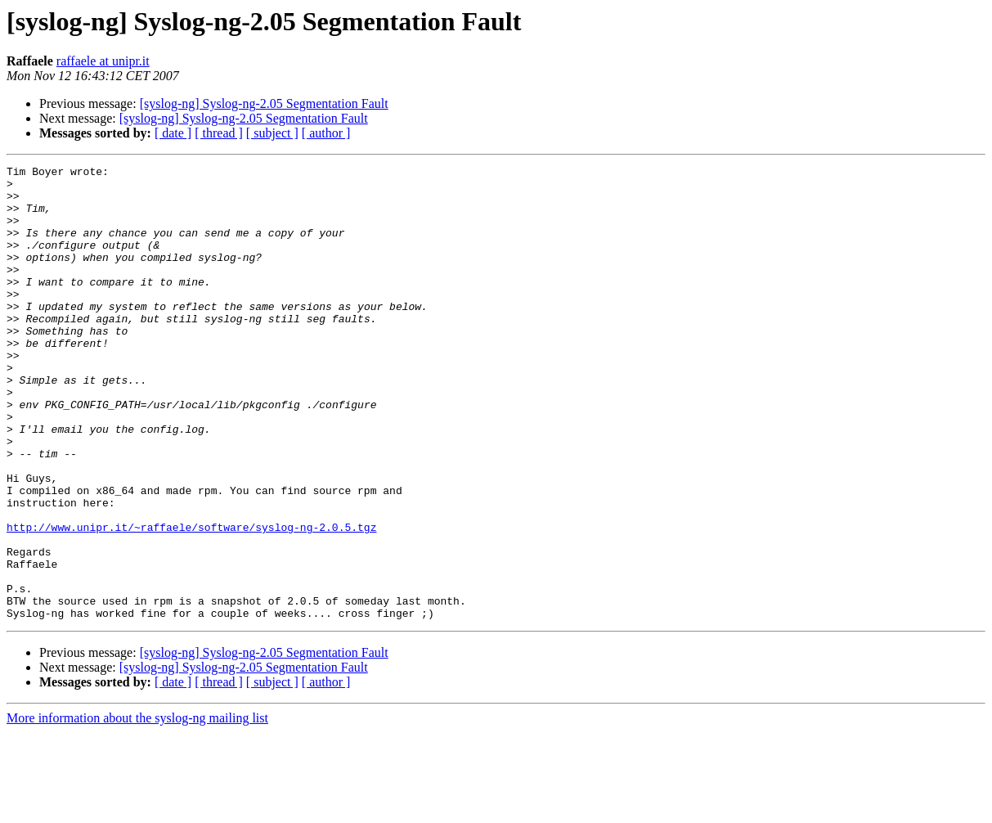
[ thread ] (219, 133)
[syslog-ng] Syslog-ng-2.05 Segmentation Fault (264, 103)
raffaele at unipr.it (103, 61)
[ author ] (326, 133)
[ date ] (173, 133)
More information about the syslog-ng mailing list (137, 809)
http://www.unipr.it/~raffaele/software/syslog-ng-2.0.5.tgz (191, 600)
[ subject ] (272, 133)
